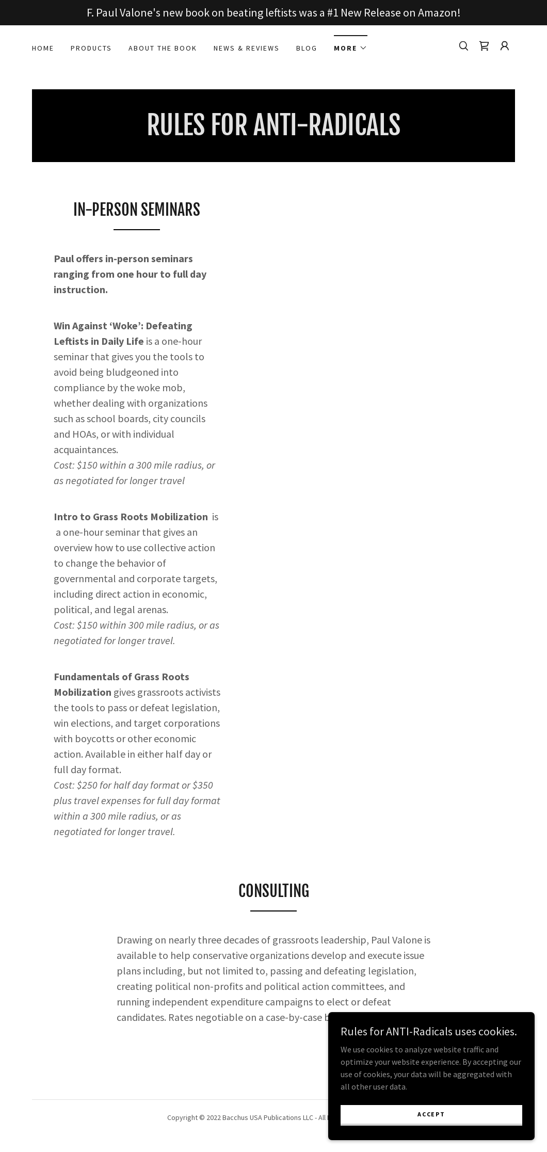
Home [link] (43, 48)
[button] (350, 44)
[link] (484, 46)
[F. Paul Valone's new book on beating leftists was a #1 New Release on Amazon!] (273, 12)
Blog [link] (306, 48)
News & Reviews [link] (247, 48)
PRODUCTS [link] (91, 48)
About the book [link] (162, 48)
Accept (431, 1114)
